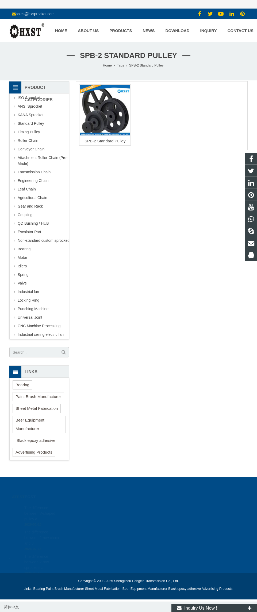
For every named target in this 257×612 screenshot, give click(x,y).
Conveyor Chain (31, 149)
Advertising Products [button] (34, 452)
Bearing (24, 249)
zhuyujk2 (144, 531)
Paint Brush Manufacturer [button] (38, 396)
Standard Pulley (31, 123)
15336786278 (147, 515)
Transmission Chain (34, 172)
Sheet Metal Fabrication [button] (37, 408)
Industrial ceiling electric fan (41, 334)
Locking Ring (28, 300)
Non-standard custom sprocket (43, 240)
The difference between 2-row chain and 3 (41, 531)
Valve (22, 283)
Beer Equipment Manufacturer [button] (30, 424)
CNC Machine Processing (39, 326)
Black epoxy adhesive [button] (36, 440)
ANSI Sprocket (30, 106)
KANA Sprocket (31, 115)
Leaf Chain (27, 189)
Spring (23, 274)
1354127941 (147, 508)
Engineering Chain (33, 180)
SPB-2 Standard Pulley (105, 141)
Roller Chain (28, 140)
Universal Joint (30, 317)
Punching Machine (33, 309)
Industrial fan (28, 292)
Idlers (22, 266)
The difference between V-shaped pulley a (39, 507)
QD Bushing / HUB (33, 223)
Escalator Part (29, 232)
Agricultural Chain (32, 198)
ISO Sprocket (29, 98)
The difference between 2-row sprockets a (36, 556)
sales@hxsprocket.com (35, 14)
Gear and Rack (30, 206)
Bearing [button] (22, 385)
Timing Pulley (29, 132)
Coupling (25, 215)
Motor (22, 257)
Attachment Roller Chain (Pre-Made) (43, 160)
